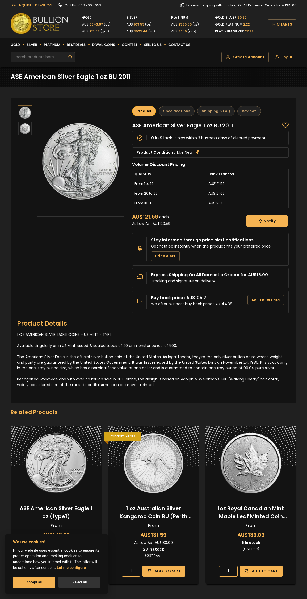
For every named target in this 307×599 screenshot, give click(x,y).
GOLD (15, 44)
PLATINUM (52, 44)
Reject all (79, 582)
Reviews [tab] (249, 111)
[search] (70, 57)
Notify (267, 221)
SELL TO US (153, 44)
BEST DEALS (76, 44)
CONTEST (129, 44)
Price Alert (165, 256)
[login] (283, 57)
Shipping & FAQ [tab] (216, 111)
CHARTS (282, 24)
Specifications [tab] (176, 111)
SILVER (32, 44)
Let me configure (71, 568)
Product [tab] (144, 111)
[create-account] (245, 57)
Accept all (34, 582)
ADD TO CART (163, 571)
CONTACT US (179, 44)
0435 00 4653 (89, 5)
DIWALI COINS (103, 44)
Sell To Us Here (266, 300)
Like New (188, 152)
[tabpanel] (210, 218)
